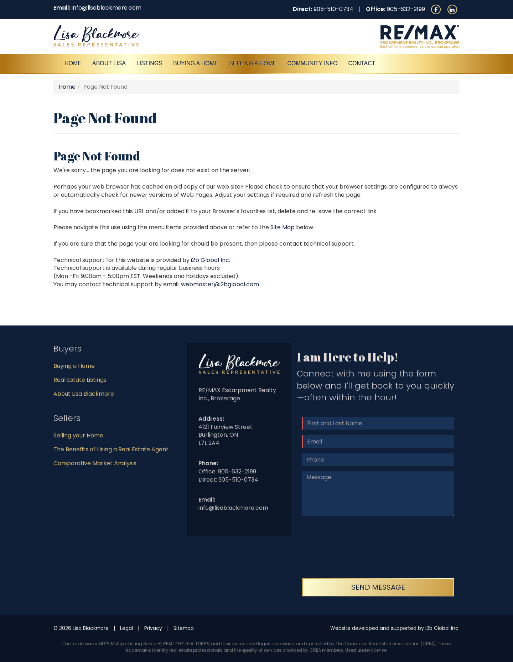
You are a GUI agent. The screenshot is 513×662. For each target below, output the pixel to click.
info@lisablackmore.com (106, 8)
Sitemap (183, 628)
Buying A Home (195, 63)
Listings (149, 63)
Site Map (282, 227)
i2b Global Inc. (210, 260)
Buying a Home (74, 366)
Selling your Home (78, 435)
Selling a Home (252, 63)
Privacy (153, 628)
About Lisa (109, 63)
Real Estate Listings (80, 380)
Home (73, 63)
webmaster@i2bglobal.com (220, 284)
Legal (126, 628)
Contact (361, 63)
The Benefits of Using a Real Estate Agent (111, 449)
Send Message (378, 587)
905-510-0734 (333, 9)
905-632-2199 (406, 9)
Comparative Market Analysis (94, 463)
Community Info (312, 63)
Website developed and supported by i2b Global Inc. (395, 628)
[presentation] (331, 547)
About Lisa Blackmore (83, 394)
